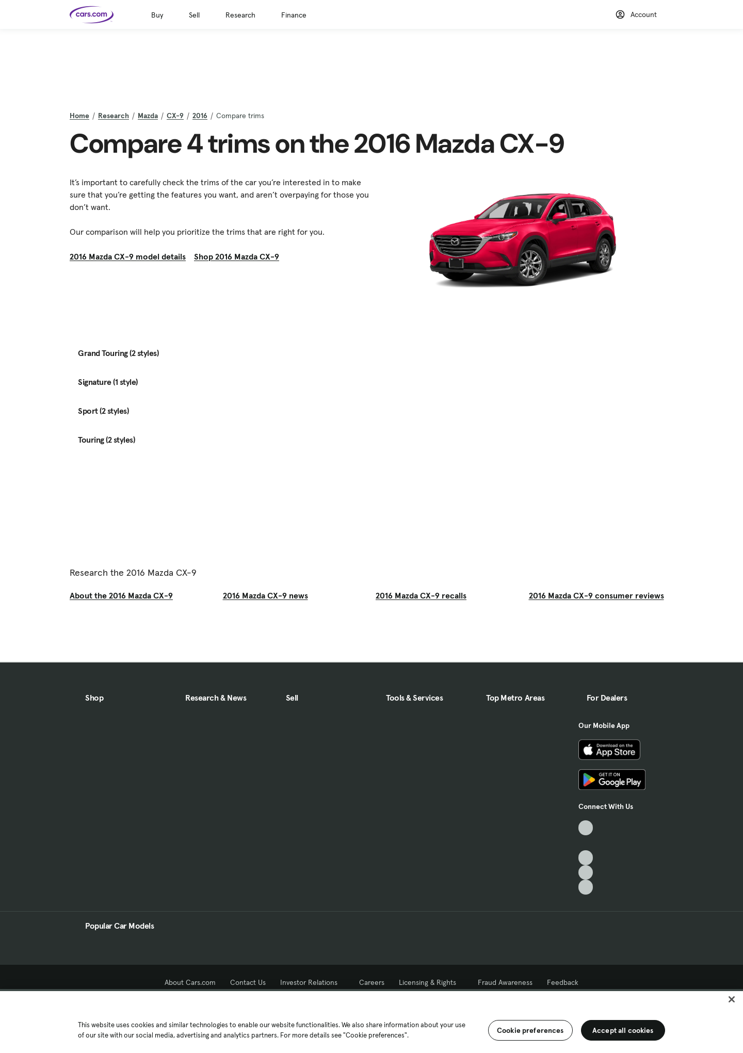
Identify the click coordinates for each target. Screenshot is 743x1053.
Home (79, 115)
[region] (371, 1021)
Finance (293, 15)
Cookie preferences (530, 1030)
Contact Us (248, 982)
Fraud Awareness (505, 982)
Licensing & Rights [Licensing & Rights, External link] (431, 982)
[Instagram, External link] (585, 872)
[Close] (731, 999)
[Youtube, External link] (585, 857)
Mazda (148, 115)
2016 (199, 115)
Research (240, 15)
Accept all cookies (623, 1030)
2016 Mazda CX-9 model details (128, 256)
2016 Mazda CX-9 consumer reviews (596, 595)
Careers (371, 982)
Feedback (562, 982)
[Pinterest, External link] (585, 887)
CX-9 (175, 115)
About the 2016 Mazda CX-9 (121, 595)
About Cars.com (190, 982)
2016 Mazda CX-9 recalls (421, 595)
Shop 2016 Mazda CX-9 (236, 256)
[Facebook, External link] (585, 842)
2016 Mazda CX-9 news (265, 595)
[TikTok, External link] (585, 827)
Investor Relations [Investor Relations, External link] (312, 982)
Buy (157, 15)
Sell (194, 15)
